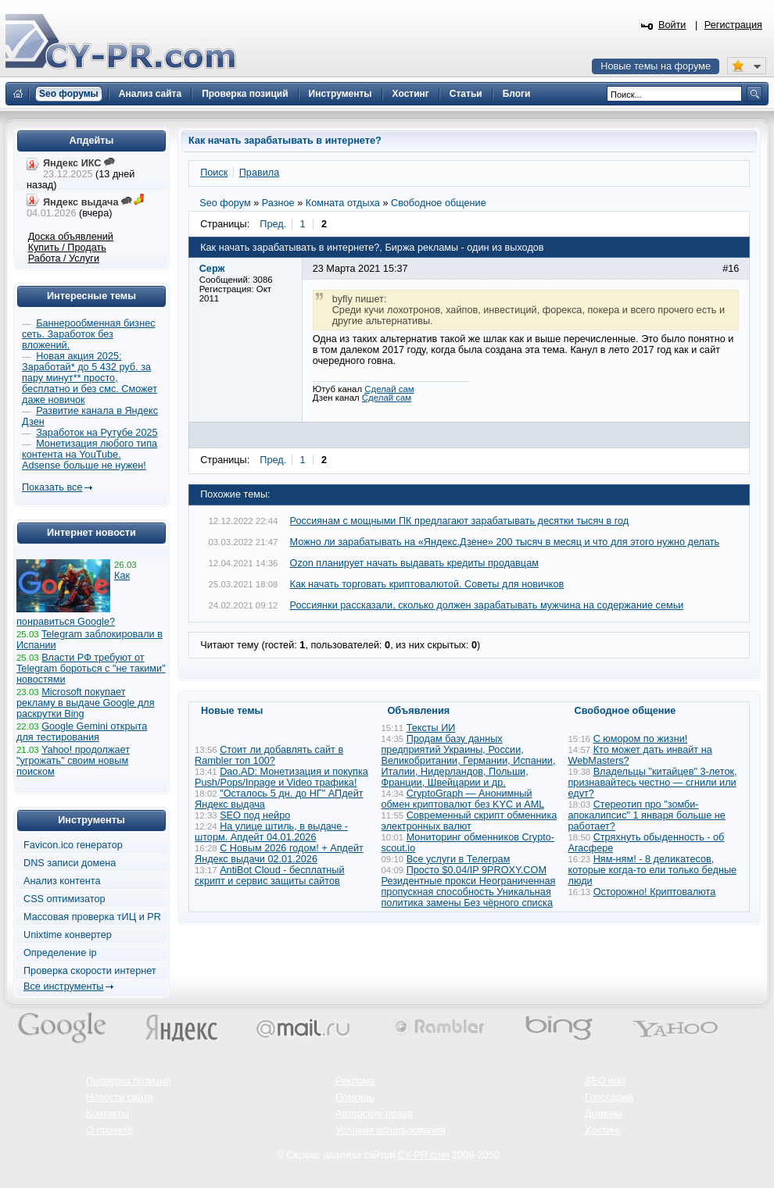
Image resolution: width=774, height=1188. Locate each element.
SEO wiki (605, 1081)
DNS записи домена (69, 863)
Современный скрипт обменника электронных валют (469, 821)
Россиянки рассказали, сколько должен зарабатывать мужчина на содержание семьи (487, 605)
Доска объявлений (70, 236)
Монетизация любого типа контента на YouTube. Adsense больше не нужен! (89, 454)
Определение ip (60, 952)
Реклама (355, 1081)
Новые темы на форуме (655, 66)
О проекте (109, 1130)
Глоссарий (609, 1097)
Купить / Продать (67, 247)
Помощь (354, 1097)
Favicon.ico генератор (73, 845)
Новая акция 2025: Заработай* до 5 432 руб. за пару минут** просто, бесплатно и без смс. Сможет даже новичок (89, 378)
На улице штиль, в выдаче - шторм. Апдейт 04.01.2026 (271, 832)
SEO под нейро (255, 815)
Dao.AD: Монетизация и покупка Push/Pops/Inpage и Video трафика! (281, 777)
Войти (672, 25)
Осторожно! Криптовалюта (654, 892)
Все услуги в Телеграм (459, 859)
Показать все (52, 487)
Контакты (107, 1113)
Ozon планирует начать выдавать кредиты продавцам (414, 563)
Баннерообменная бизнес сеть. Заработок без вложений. (89, 334)
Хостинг (603, 1130)
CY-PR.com (424, 1155)
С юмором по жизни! (640, 738)
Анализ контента (62, 881)
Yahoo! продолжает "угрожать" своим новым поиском (73, 760)
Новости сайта (119, 1097)
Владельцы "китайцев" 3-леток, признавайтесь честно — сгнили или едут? (652, 782)
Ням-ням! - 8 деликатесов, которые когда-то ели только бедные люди (652, 870)
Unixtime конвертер (67, 934)
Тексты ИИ (431, 727)
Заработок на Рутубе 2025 (96, 432)
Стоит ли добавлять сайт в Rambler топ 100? (269, 755)
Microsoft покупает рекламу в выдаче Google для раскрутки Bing (85, 703)
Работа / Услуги (63, 258)
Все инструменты (63, 986)
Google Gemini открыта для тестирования (81, 732)
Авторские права (374, 1113)
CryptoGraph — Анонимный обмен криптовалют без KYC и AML (463, 799)
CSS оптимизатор (64, 899)
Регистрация (733, 25)
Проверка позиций (128, 1081)
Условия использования (390, 1130)
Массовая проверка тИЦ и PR (92, 917)
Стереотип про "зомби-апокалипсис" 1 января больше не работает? (647, 815)
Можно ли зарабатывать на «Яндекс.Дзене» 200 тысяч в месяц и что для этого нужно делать (505, 542)
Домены (603, 1113)
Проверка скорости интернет (89, 970)
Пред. (273, 224)
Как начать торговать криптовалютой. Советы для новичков (427, 584)
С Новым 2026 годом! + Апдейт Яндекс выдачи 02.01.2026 (279, 854)
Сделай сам (389, 389)
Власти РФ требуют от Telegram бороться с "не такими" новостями (91, 668)
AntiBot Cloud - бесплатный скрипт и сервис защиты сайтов (270, 876)
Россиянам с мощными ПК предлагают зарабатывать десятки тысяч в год (459, 521)
